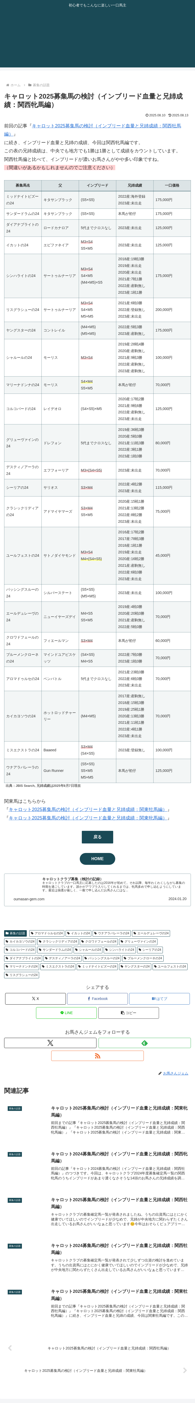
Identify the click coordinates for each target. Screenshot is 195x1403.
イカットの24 (78, 933)
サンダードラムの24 (55, 950)
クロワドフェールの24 (98, 941)
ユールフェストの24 (170, 966)
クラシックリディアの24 (58, 941)
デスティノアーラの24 (62, 958)
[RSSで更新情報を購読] (97, 1056)
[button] (128, 1013)
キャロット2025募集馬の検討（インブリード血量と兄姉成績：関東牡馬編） (88, 809)
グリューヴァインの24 (138, 941)
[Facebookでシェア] (97, 999)
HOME (97, 859)
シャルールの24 (88, 950)
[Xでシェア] (35, 999)
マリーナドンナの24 (22, 966)
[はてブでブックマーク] (159, 999)
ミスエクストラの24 (58, 966)
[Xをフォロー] (50, 1043)
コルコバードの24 (20, 950)
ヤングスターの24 (135, 966)
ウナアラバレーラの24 (111, 933)
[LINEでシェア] (66, 1013)
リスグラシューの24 (22, 975)
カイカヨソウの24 (20, 941)
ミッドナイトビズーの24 (97, 966)
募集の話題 (15, 933)
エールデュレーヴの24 (151, 933)
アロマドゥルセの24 (47, 933)
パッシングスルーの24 (101, 958)
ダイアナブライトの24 (23, 958)
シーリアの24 (150, 950)
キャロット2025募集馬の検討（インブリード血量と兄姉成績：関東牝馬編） (88, 818)
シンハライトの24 (119, 950)
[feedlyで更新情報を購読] (145, 1043)
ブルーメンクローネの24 (143, 958)
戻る (97, 837)
